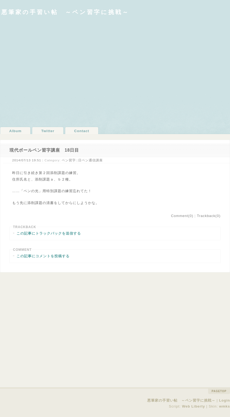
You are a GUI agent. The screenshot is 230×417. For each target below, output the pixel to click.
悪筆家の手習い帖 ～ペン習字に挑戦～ (65, 12)
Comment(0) (182, 216)
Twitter (47, 131)
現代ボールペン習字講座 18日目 (44, 150)
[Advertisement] (50, 71)
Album (15, 131)
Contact (81, 131)
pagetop (219, 391)
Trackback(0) (209, 216)
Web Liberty (193, 406)
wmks (224, 406)
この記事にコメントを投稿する (43, 256)
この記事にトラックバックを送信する (49, 233)
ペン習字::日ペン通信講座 (82, 160)
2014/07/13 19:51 (26, 160)
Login (224, 400)
